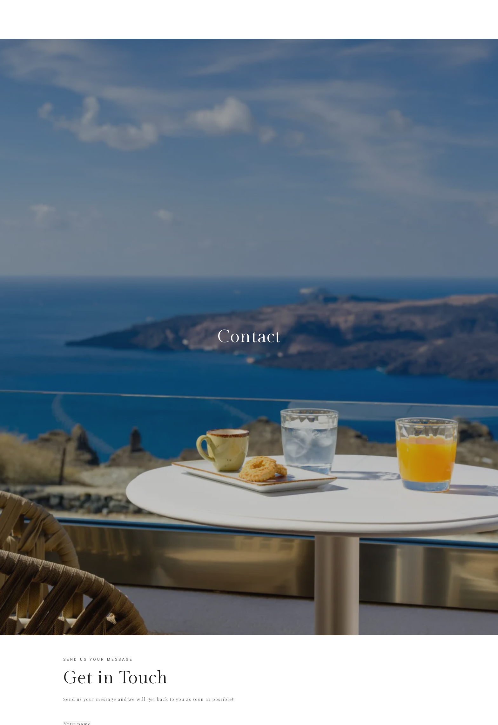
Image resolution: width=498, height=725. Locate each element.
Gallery (343, 19)
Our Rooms (230, 19)
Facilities (271, 19)
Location (308, 19)
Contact (377, 19)
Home (194, 19)
